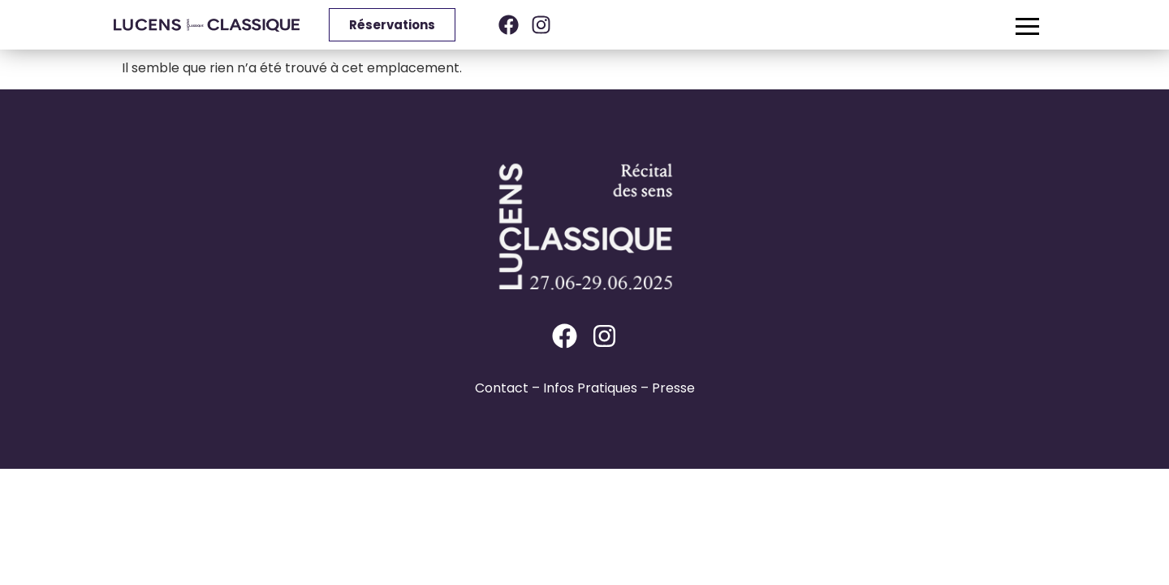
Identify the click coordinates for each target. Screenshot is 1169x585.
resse (677, 388)
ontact (506, 388)
